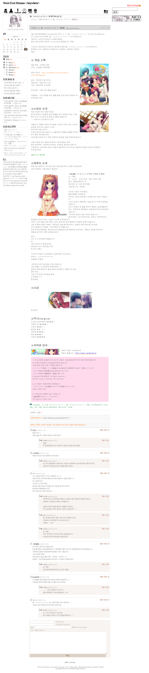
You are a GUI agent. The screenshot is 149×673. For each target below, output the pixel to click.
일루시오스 (13, 169)
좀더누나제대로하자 (50, 407)
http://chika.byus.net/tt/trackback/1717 (56, 418)
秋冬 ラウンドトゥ (12, 131)
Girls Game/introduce (72, 28)
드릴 (18, 164)
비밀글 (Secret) (39, 630)
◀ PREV (67, 662)
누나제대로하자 (96, 405)
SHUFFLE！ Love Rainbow (12, 176)
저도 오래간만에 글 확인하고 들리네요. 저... (15, 116)
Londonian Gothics (11, 174)
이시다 (21, 178)
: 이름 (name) (59, 622)
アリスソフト (14, 178)
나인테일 (35, 453)
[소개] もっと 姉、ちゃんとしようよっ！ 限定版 (59, 19)
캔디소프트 (62, 407)
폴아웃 (13, 183)
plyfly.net (89, 667)
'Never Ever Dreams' (43, 667)
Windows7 (19, 183)
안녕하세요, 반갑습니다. (15, 121)
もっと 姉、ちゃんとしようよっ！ (53, 405)
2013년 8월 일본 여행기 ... (13, 85)
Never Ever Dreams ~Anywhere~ (21, 3)
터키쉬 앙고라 (8, 162)
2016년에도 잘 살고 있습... (14, 82)
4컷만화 (8, 164)
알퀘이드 (14, 164)
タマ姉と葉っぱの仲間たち (15, 137)
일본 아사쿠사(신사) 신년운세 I (14, 149)
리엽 (34, 430)
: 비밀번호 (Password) (62, 624)
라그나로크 (9, 171)
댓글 (39, 412)
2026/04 (15, 36)
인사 (19, 169)
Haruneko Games (19, 180)
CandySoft (36, 405)
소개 (35, 407)
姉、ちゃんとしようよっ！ (75, 405)
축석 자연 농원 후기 (11, 88)
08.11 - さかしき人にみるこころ (15, 154)
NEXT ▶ (73, 662)
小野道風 (35, 544)
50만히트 (6, 169)
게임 (87, 405)
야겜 (40, 407)
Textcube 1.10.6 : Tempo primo (68, 667)
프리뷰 (70, 407)
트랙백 (33, 412)
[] (69, 662)
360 (22, 185)
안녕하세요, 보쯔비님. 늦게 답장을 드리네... (15, 111)
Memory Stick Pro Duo (13, 185)
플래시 (20, 174)
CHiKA (101, 667)
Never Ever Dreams (68, 668)
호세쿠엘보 (12, 167)
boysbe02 (35, 577)
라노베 (15, 171)
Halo (11, 180)
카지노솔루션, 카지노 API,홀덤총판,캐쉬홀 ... (15, 102)
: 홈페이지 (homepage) (79, 627)
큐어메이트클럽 (21, 167)
